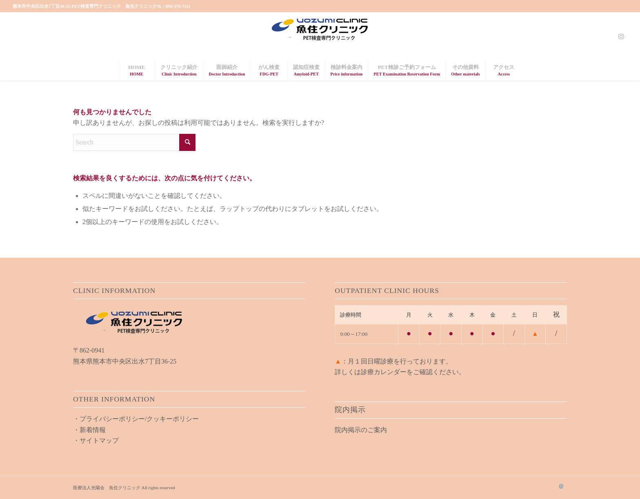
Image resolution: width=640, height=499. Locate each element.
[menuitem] (136, 70)
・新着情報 (89, 429)
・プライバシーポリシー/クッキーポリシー (136, 418)
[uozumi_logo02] (320, 36)
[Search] (134, 142)
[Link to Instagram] (621, 36)
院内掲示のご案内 (361, 429)
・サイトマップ (96, 440)
